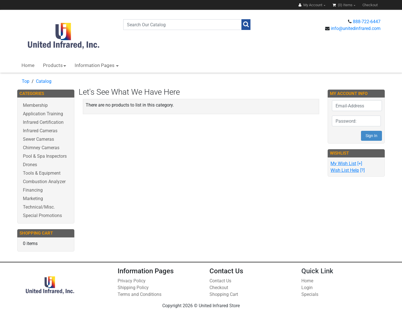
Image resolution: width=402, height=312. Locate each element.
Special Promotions (42, 215)
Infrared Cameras (40, 130)
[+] (346, 163)
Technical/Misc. (39, 207)
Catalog (43, 81)
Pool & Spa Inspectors (45, 156)
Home (27, 65)
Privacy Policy (132, 280)
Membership (35, 105)
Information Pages (95, 65)
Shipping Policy (133, 287)
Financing (33, 190)
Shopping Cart (223, 294)
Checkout (218, 287)
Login (307, 287)
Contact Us (220, 280)
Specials (309, 294)
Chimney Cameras (41, 147)
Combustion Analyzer (44, 181)
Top (25, 81)
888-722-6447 (367, 21)
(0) (342, 5)
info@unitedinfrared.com (356, 28)
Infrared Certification (43, 122)
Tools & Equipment (41, 173)
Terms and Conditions (139, 294)
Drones (30, 164)
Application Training (43, 113)
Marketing (33, 198)
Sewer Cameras (38, 139)
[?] (347, 170)
